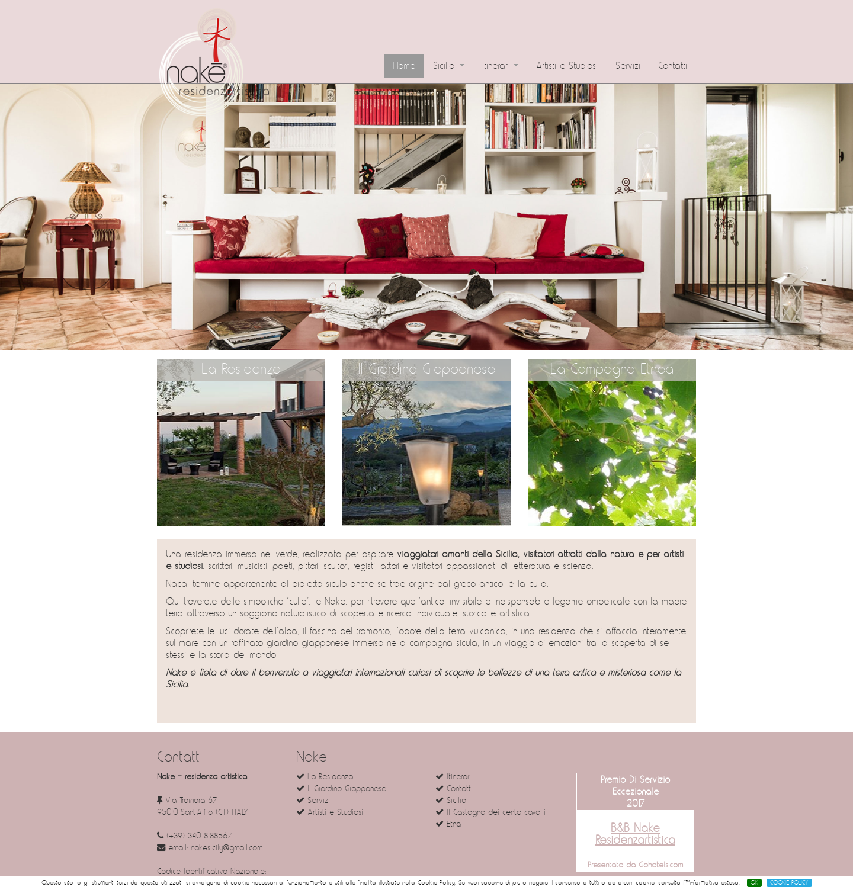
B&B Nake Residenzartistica (635, 834)
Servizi (627, 65)
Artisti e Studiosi (567, 65)
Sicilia (448, 65)
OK (754, 883)
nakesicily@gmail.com (226, 847)
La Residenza (241, 369)
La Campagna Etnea (612, 369)
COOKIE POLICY (789, 883)
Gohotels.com (659, 865)
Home (404, 65)
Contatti (672, 65)
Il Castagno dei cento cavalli (490, 812)
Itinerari (500, 65)
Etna (448, 824)
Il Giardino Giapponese (426, 369)
